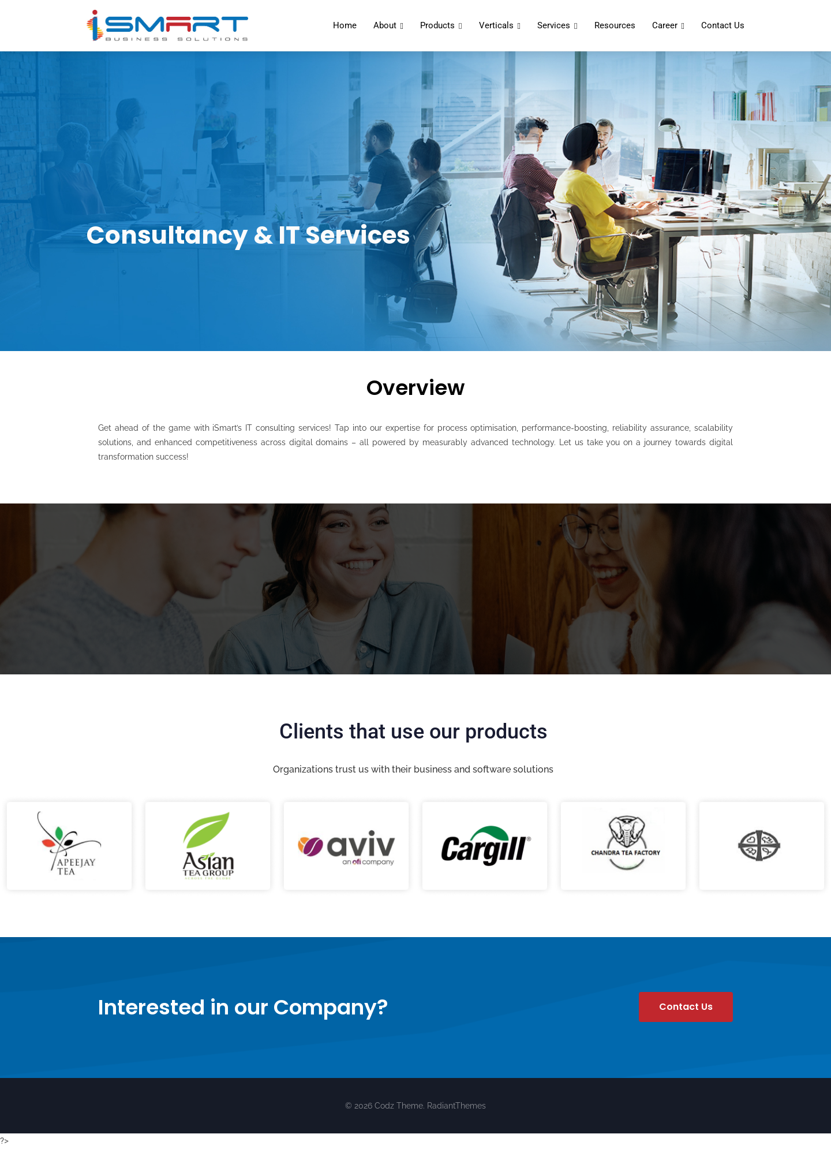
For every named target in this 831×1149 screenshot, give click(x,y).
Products (437, 25)
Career (664, 25)
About (384, 25)
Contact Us (722, 25)
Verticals (496, 25)
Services (553, 25)
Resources (614, 25)
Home (345, 25)
